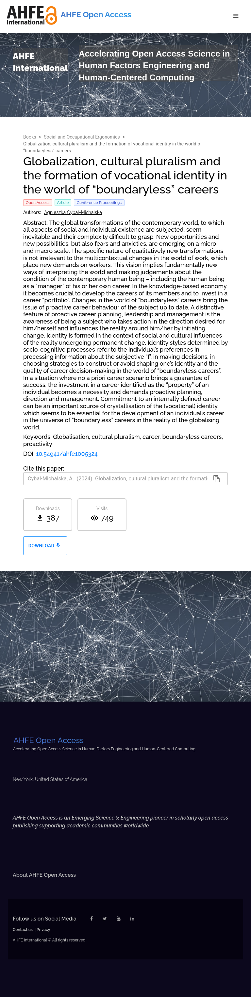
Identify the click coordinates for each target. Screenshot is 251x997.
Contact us (23, 929)
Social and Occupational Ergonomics (82, 137)
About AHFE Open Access (44, 875)
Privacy (43, 929)
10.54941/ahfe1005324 (67, 453)
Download (45, 546)
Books (29, 137)
